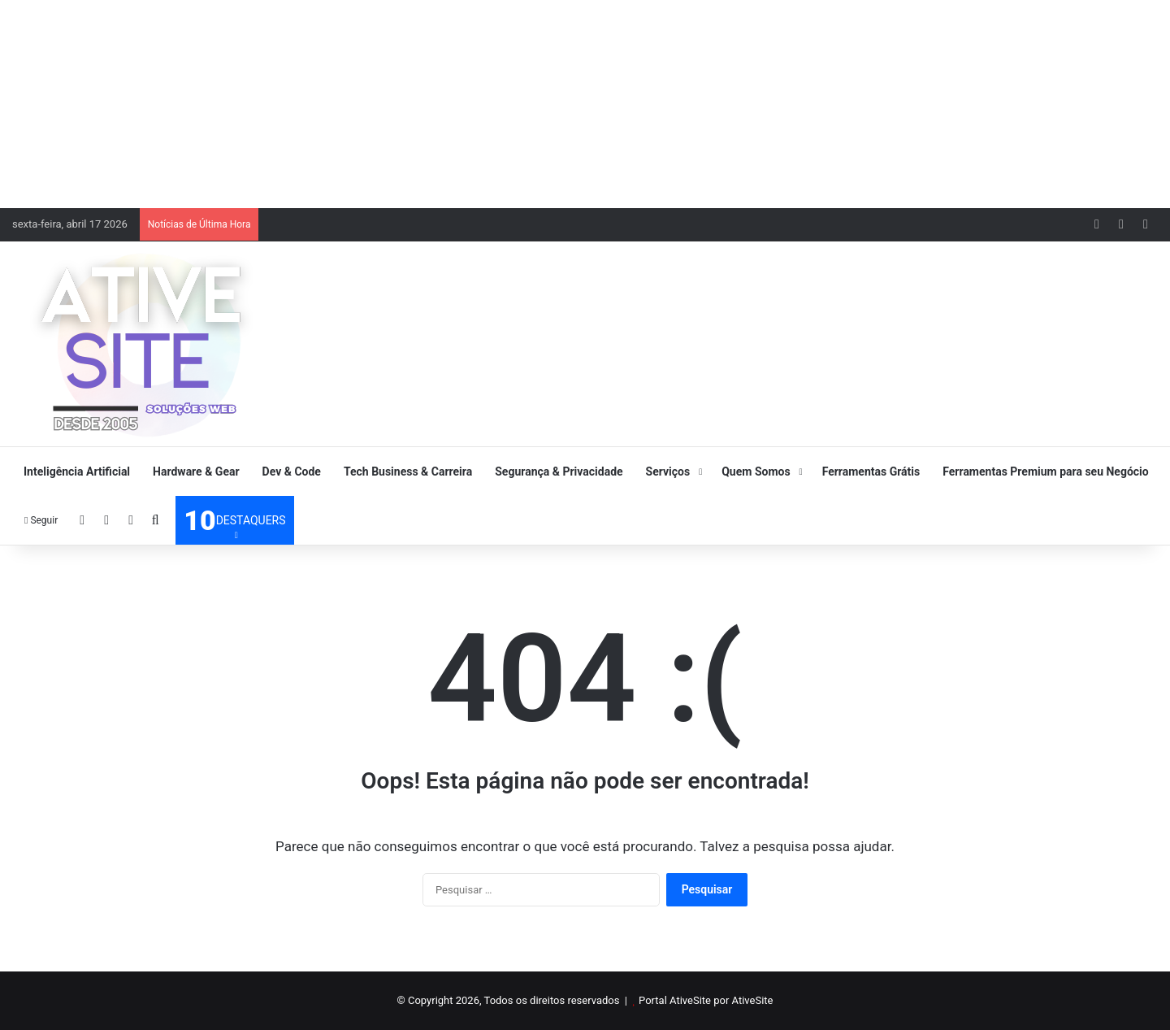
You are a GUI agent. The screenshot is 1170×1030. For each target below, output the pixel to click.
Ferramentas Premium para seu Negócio (1045, 471)
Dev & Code (291, 471)
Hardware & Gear (196, 471)
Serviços (668, 471)
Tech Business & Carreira (408, 471)
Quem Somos (756, 471)
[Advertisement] (585, 101)
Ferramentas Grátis (871, 471)
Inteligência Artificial (77, 471)
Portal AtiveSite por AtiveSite (706, 1000)
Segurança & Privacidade (558, 471)
